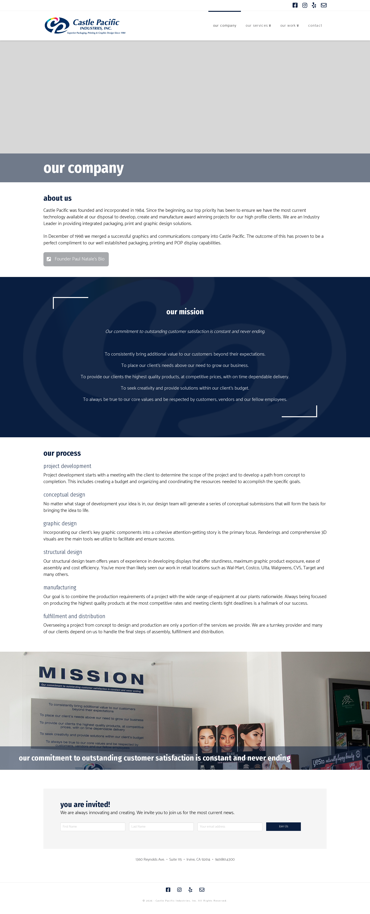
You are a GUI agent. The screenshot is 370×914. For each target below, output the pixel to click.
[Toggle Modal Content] (76, 259)
